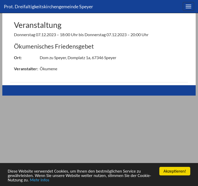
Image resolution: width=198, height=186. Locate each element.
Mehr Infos (39, 180)
